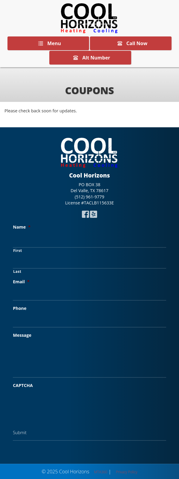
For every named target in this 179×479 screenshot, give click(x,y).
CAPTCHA (23, 385)
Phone (19, 308)
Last (17, 271)
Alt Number (90, 57)
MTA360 (100, 472)
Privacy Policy (126, 472)
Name (21, 227)
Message (22, 335)
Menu (48, 43)
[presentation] (58, 404)
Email (21, 281)
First (17, 250)
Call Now (131, 43)
